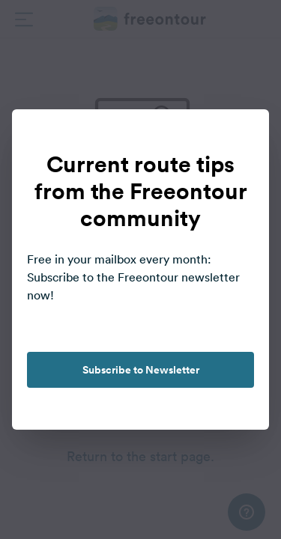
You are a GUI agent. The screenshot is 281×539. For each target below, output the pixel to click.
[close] (242, 136)
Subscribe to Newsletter (140, 369)
